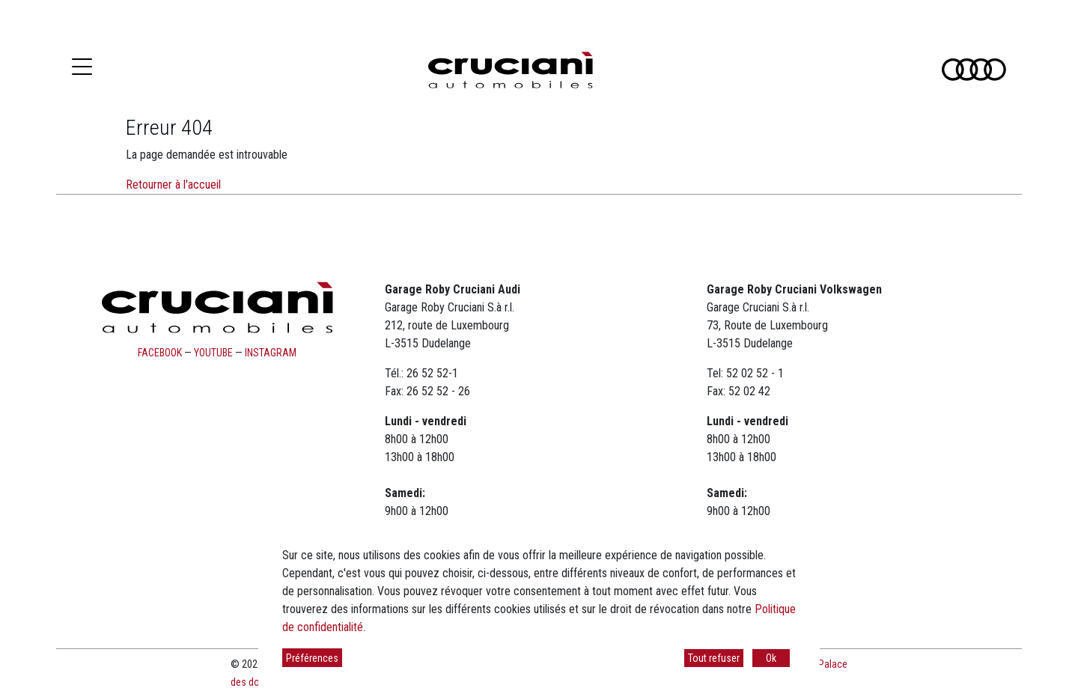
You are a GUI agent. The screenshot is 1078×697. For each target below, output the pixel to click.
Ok (771, 658)
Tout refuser (714, 658)
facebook (160, 353)
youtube (213, 353)
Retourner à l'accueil (173, 184)
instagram (270, 353)
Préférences (312, 658)
